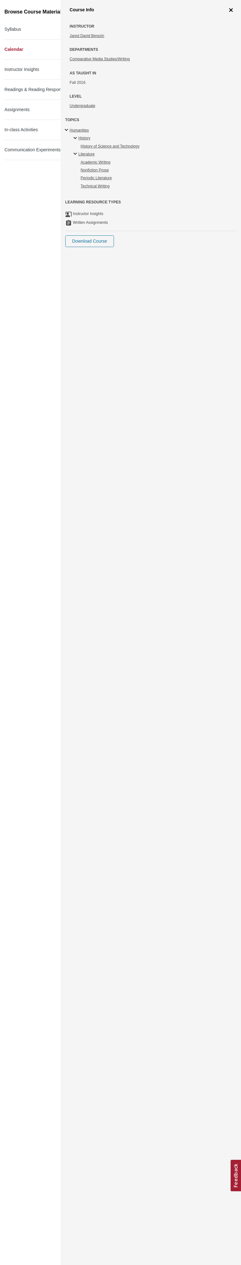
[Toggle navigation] (11, 7)
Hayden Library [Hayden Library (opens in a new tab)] (96, 403)
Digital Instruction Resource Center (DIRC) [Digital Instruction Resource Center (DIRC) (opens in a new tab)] (119, 902)
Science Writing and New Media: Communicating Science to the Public (98, 45)
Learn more (95, 1208)
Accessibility (23, 1223)
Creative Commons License (36, 1231)
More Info (218, 75)
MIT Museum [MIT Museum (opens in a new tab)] (49, 1107)
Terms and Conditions (31, 1238)
